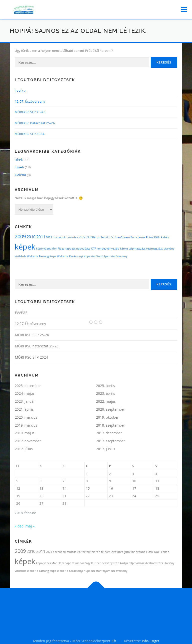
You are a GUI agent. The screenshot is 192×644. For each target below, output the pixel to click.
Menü (184, 9)
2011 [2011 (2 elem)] (40, 237)
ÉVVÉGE (20, 90)
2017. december (109, 433)
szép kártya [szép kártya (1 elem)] (120, 248)
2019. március (26, 425)
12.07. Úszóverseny (30, 101)
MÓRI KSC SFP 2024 (29, 133)
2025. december (28, 385)
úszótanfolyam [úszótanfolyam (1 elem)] (100, 256)
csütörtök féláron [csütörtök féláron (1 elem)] (88, 237)
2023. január (25, 401)
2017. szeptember (110, 441)
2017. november (28, 441)
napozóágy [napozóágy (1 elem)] (83, 248)
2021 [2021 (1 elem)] (49, 237)
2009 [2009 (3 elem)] (20, 236)
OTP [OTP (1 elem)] (93, 248)
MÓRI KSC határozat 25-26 (35, 123)
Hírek (19, 159)
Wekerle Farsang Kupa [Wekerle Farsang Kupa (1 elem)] (41, 256)
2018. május (24, 433)
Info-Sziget (150, 641)
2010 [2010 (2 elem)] (31, 237)
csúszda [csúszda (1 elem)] (71, 237)
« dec (19, 526)
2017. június (105, 449)
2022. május (106, 401)
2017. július (24, 449)
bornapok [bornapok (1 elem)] (59, 237)
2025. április (105, 385)
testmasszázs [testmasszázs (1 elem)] (154, 248)
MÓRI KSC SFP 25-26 (30, 112)
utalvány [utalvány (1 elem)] (169, 248)
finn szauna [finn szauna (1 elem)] (137, 237)
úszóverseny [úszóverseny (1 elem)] (119, 256)
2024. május (24, 393)
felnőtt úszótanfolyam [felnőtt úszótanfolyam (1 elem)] (115, 237)
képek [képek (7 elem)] (25, 247)
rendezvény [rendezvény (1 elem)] (104, 248)
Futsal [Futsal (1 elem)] (150, 237)
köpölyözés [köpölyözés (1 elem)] (43, 248)
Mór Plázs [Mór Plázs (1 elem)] (58, 248)
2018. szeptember (110, 425)
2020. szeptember (110, 409)
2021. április (24, 409)
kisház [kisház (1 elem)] (165, 237)
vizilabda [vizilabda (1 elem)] (20, 256)
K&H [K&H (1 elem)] (157, 237)
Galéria (20, 175)
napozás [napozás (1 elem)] (70, 248)
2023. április (105, 393)
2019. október (107, 417)
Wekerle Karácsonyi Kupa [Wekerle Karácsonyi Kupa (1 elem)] (73, 256)
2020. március (26, 417)
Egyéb (19, 167)
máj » (30, 526)
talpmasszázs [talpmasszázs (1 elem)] (137, 248)
